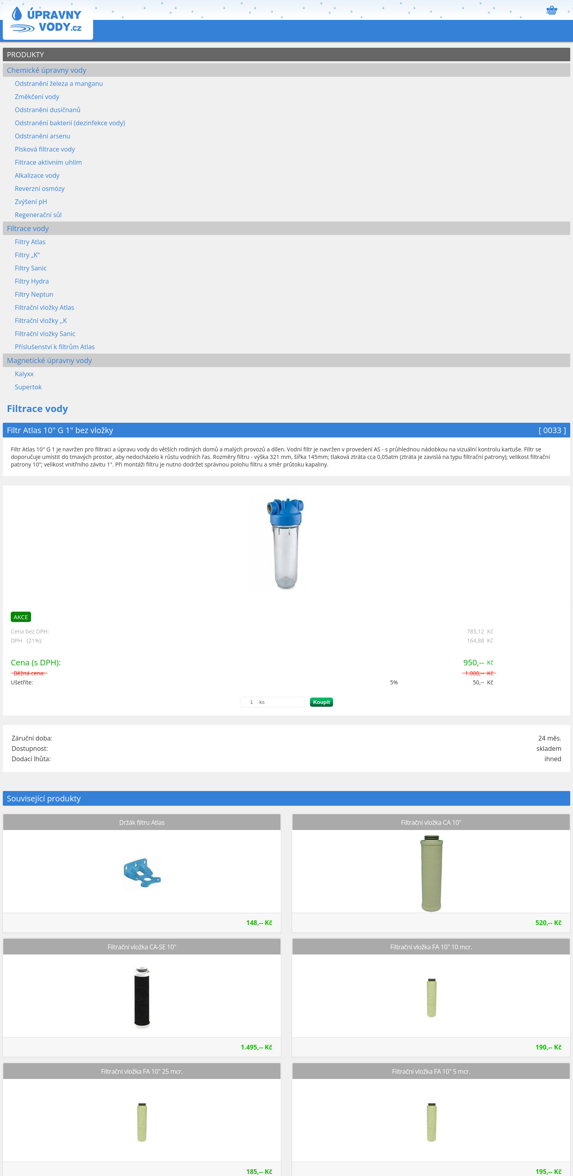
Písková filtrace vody (45, 149)
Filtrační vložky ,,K (41, 320)
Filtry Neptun (34, 294)
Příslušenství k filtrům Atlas (55, 346)
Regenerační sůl (38, 214)
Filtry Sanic (31, 268)
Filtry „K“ (27, 255)
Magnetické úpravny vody (49, 360)
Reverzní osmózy (39, 188)
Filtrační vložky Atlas (44, 307)
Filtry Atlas (30, 241)
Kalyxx (24, 373)
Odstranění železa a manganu (59, 83)
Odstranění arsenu (42, 136)
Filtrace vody (28, 228)
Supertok (28, 387)
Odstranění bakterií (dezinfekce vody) (70, 123)
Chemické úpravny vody (46, 70)
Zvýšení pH (31, 201)
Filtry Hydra (32, 281)
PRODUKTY (25, 54)
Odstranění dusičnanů (47, 109)
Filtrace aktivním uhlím (48, 162)
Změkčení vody (37, 96)
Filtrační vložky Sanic (45, 333)
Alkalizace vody (37, 175)
